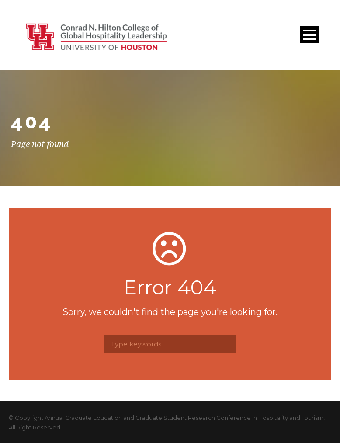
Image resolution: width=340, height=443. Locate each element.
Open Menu (309, 34)
